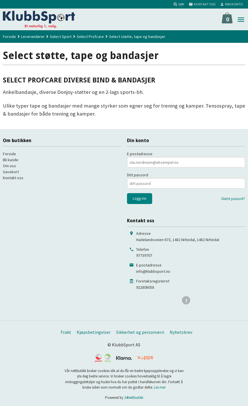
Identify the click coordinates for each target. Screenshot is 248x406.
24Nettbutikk (133, 397)
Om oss (9, 165)
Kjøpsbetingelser (94, 332)
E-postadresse (139, 153)
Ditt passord (137, 174)
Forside (9, 36)
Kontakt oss (13, 177)
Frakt (66, 332)
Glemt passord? (233, 198)
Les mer (160, 387)
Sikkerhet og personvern (140, 332)
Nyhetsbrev (181, 332)
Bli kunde (10, 159)
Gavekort (11, 171)
